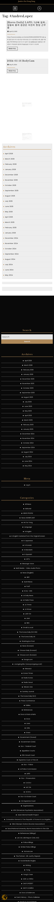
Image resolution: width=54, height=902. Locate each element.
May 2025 (9, 212)
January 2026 (10, 169)
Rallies (28, 885)
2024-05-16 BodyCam (25, 80)
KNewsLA (28, 849)
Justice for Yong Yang (26, 1)
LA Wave (28, 789)
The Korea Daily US (28, 817)
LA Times (28, 785)
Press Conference (28, 881)
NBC (28, 803)
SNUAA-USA (28, 867)
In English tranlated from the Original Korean (28, 716)
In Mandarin (28, 730)
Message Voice (28, 744)
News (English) (28, 753)
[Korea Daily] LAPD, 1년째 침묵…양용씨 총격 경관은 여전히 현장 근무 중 (27, 49)
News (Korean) (28, 826)
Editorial (28, 689)
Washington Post (28, 821)
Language (28, 707)
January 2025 (10, 233)
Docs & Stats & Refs (28, 894)
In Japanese (28, 721)
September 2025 (11, 191)
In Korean (28, 725)
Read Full (23, 55)
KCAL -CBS (28, 771)
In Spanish (28, 734)
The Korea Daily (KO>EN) (28, 812)
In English (28, 712)
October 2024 (10, 249)
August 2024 (10, 259)
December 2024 (11, 238)
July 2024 (9, 265)
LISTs (28, 739)
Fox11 (28, 766)
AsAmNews (28, 762)
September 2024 (12, 254)
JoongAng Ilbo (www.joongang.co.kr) (28, 844)
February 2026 (11, 164)
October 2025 (10, 185)
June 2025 (9, 206)
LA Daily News (28, 776)
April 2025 (9, 217)
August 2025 (10, 196)
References (28, 890)
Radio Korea (28, 858)
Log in (28, 665)
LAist (28, 798)
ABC (28, 757)
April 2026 (9, 154)
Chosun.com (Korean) (28, 835)
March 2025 (9, 222)
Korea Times (28, 853)
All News (28, 684)
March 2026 (10, 159)
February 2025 (10, 228)
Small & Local (28, 808)
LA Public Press (28, 780)
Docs (28, 899)
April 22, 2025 (23, 50)
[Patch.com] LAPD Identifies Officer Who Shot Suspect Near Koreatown (27, 131)
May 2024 (9, 275)
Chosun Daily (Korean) (28, 830)
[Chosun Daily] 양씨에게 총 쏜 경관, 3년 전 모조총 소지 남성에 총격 (27, 100)
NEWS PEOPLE (28, 693)
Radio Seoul (28, 862)
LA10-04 (28, 794)
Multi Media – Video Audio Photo (28, 748)
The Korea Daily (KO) (28, 876)
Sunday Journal (28, 872)
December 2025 (11, 175)
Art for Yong (28, 702)
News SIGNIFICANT (28, 698)
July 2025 (9, 201)
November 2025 (11, 180)
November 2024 (11, 243)
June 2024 (9, 270)
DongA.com (28, 840)
